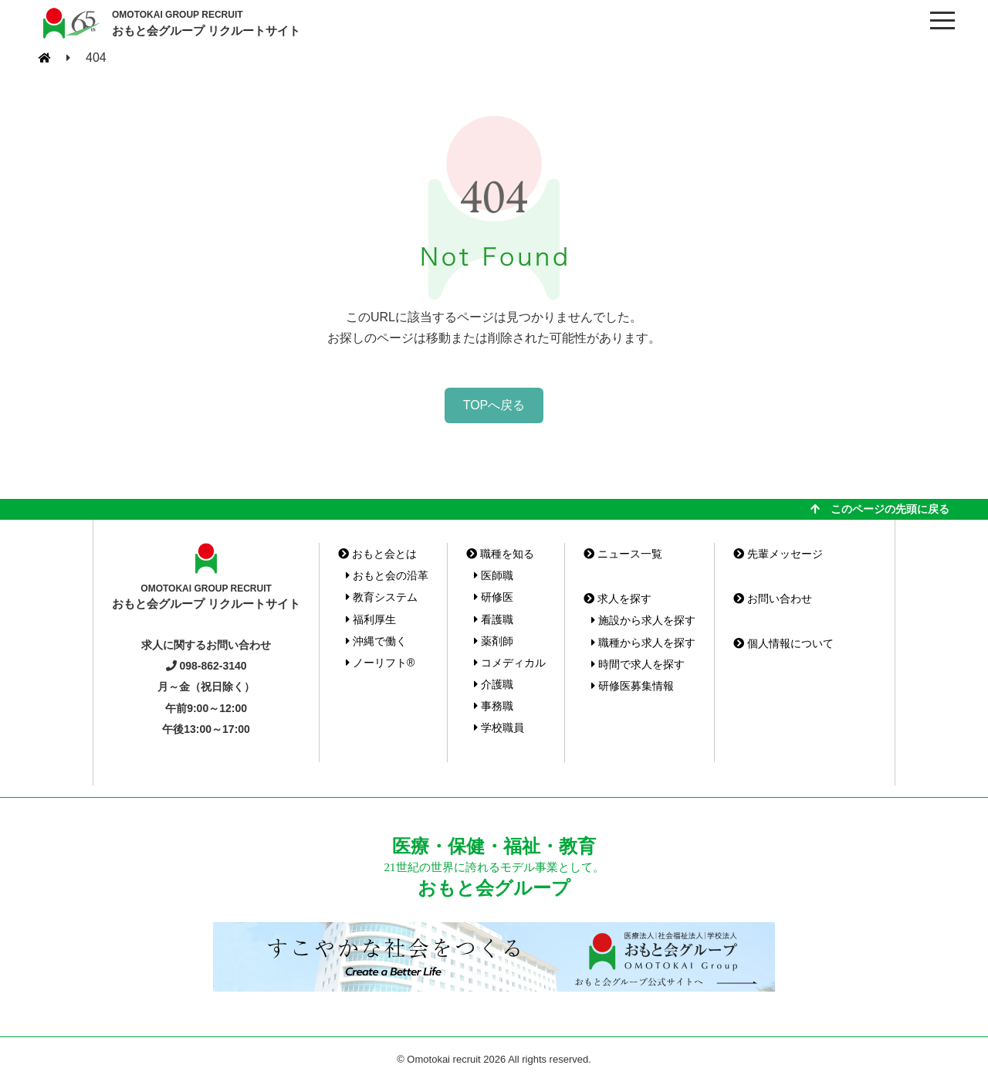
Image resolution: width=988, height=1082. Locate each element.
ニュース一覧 (623, 554)
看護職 (493, 619)
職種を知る (500, 554)
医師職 (493, 575)
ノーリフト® (380, 662)
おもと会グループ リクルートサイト (206, 22)
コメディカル (510, 662)
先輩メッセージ (778, 554)
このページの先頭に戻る (879, 509)
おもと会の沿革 (387, 575)
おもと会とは (377, 554)
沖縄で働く (376, 641)
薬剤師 (493, 641)
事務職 (493, 706)
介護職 (493, 684)
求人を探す (617, 598)
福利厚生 (371, 619)
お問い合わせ (772, 598)
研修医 (493, 597)
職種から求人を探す (643, 642)
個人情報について (783, 643)
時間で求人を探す (638, 664)
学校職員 (499, 727)
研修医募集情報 (632, 686)
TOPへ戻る (494, 405)
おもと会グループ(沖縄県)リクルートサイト (69, 23)
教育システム (382, 597)
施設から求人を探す (643, 620)
